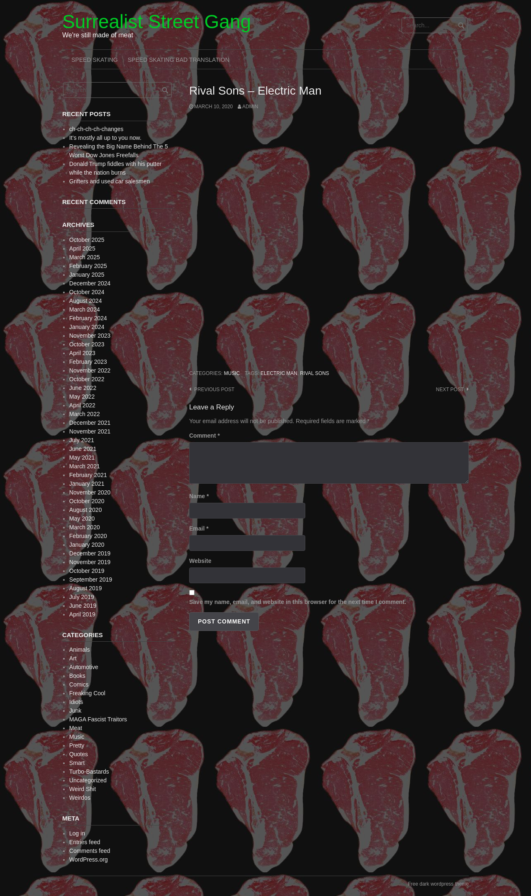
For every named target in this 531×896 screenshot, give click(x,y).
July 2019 (81, 597)
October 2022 (87, 379)
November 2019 (90, 562)
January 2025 (87, 274)
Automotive (83, 667)
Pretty (77, 745)
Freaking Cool (87, 693)
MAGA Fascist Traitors (98, 719)
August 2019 (85, 588)
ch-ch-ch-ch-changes (96, 129)
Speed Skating (94, 59)
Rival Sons (314, 373)
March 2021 (84, 466)
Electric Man (279, 373)
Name (199, 496)
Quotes (78, 754)
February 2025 (88, 266)
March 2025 (84, 257)
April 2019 (82, 614)
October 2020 (87, 501)
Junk (75, 710)
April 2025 (82, 248)
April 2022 (82, 405)
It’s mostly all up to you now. (105, 137)
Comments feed (89, 850)
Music (232, 373)
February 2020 (88, 536)
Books (77, 675)
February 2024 (88, 318)
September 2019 (90, 579)
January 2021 (87, 483)
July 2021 (81, 440)
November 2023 (90, 335)
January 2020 (87, 544)
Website (200, 561)
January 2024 (87, 327)
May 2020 (82, 518)
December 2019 (90, 553)
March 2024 (84, 309)
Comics (79, 684)
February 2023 (88, 361)
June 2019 (82, 605)
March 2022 (84, 414)
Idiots (76, 702)
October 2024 (87, 292)
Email (199, 528)
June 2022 (82, 388)
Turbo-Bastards (89, 771)
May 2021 (82, 457)
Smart (77, 763)
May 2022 (82, 396)
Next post (450, 389)
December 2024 (90, 283)
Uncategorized (88, 780)
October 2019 (87, 570)
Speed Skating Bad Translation (178, 59)
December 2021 (90, 422)
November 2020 (90, 492)
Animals (79, 649)
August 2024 (85, 300)
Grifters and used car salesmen (109, 181)
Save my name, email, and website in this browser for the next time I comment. (297, 602)
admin (250, 107)
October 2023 (87, 344)
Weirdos (79, 797)
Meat (75, 728)
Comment (204, 435)
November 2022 (90, 370)
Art (73, 658)
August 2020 (85, 509)
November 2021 (90, 431)
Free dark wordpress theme (438, 884)
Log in (77, 833)
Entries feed (84, 842)
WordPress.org (88, 859)
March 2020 (84, 527)
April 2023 (82, 353)
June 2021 (82, 449)
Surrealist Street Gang (156, 21)
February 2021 (88, 475)
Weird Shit (82, 789)
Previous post (214, 389)
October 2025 (87, 239)
